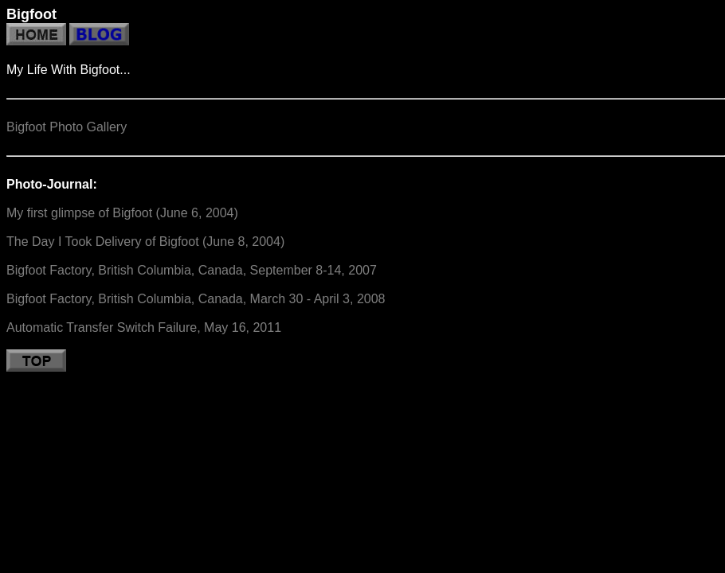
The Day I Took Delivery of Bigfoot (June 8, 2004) (145, 241)
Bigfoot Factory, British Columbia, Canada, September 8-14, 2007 (191, 270)
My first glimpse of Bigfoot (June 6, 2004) (122, 213)
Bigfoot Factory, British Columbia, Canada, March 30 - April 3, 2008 (195, 299)
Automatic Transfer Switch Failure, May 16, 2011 (143, 327)
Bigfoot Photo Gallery (66, 127)
